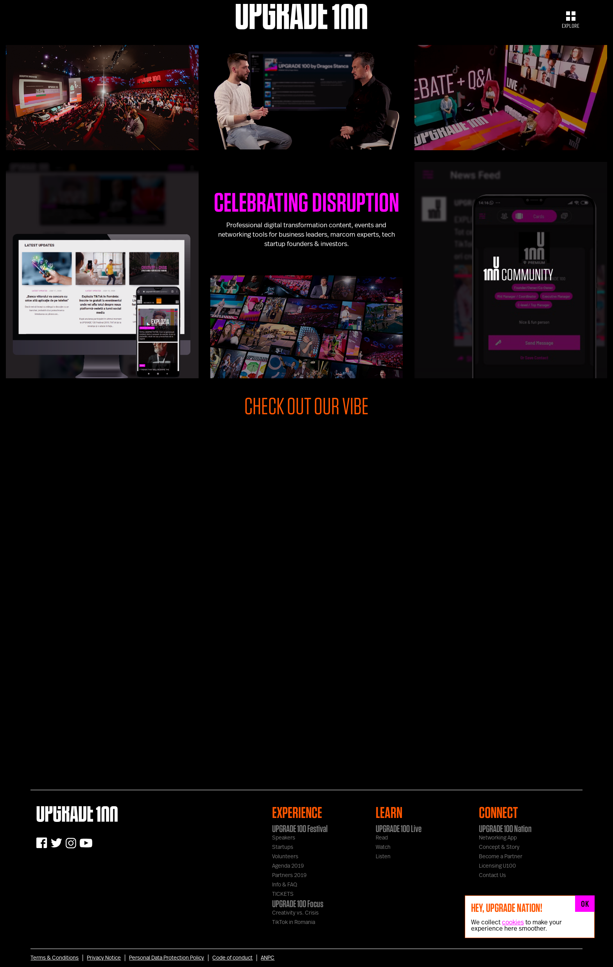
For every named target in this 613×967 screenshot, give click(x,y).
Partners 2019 (289, 875)
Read (382, 838)
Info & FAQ (284, 885)
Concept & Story (499, 847)
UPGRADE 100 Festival (300, 828)
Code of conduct (232, 958)
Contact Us (492, 875)
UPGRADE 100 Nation (505, 828)
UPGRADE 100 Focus (297, 903)
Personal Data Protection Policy (166, 958)
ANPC (267, 958)
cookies (513, 922)
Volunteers (285, 856)
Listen (383, 856)
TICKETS (283, 894)
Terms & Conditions (54, 958)
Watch (383, 847)
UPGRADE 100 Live (398, 828)
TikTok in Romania (293, 922)
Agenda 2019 (288, 866)
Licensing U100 (497, 866)
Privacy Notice (104, 958)
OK (585, 903)
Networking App (498, 838)
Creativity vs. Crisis (295, 913)
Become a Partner (500, 856)
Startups (282, 847)
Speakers (283, 838)
